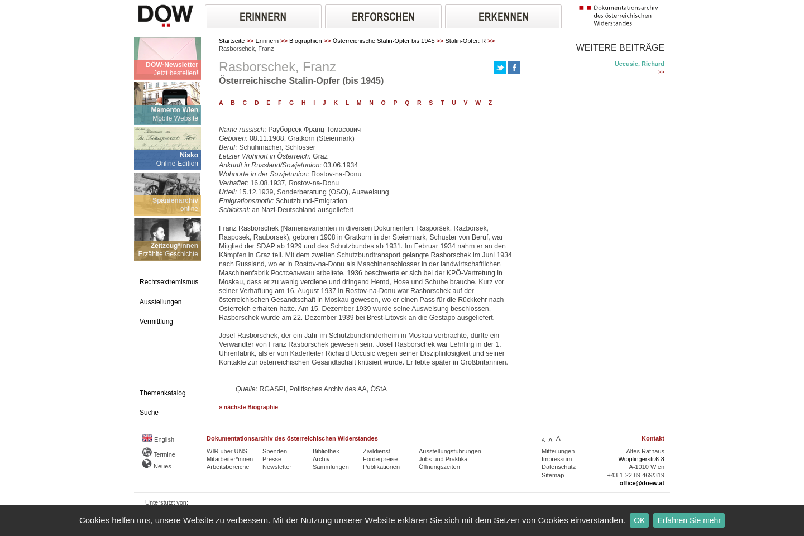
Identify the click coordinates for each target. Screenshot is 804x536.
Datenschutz (559, 466)
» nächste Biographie (248, 407)
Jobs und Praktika (443, 459)
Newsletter (276, 466)
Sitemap (553, 475)
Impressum (557, 459)
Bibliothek (326, 451)
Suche (149, 413)
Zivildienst (376, 451)
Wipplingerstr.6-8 (641, 459)
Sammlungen (331, 466)
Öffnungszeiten (439, 466)
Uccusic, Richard (639, 63)
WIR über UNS (227, 451)
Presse (271, 459)
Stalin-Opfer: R (466, 40)
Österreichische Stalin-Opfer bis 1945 (384, 40)
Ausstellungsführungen (450, 451)
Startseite (232, 40)
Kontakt (653, 438)
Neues (156, 466)
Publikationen (381, 466)
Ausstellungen (160, 302)
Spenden (274, 451)
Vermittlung (156, 322)
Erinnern (267, 40)
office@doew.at (641, 483)
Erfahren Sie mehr (689, 520)
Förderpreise (380, 459)
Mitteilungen (558, 451)
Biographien (305, 40)
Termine (158, 454)
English (158, 439)
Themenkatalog (163, 393)
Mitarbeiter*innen (230, 459)
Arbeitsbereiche (228, 466)
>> (661, 72)
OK (639, 520)
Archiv (321, 459)
